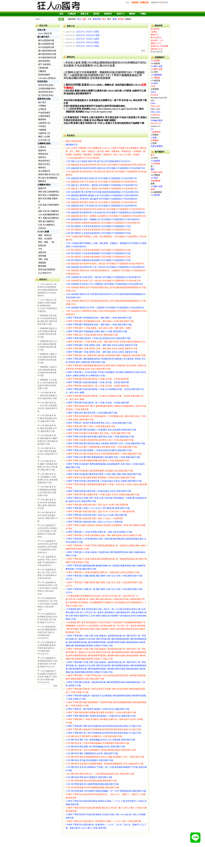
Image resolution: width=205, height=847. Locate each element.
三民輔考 (155, 135)
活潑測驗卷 (156, 181)
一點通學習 (156, 132)
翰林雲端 (97, 19)
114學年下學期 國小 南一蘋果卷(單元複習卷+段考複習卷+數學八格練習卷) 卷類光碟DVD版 (106, 355)
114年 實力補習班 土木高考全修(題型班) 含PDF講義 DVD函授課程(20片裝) (98, 230)
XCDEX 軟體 (43, 232)
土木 (90, 19)
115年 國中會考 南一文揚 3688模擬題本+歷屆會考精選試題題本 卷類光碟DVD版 (101, 750)
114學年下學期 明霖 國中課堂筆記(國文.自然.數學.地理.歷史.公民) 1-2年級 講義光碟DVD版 (105, 443)
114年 (153, 86)
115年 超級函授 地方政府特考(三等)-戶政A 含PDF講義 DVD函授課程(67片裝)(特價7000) (47, 604)
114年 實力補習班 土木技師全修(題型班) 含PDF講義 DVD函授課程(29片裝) (98, 233)
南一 (153, 166)
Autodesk (154, 95)
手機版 (143, 14)
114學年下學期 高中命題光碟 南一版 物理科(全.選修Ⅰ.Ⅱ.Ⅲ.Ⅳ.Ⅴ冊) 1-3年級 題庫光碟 (103, 821)
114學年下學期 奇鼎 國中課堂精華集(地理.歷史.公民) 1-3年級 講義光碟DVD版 (100, 440)
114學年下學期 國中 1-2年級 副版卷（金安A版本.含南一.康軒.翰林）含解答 (98, 328)
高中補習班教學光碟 (47, 58)
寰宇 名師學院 (44, 64)
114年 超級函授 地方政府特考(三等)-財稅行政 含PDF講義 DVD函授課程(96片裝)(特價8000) (105, 213)
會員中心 (121, 14)
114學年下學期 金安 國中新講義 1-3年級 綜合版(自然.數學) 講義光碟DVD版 (99, 450)
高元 (79, 19)
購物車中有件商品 (159, 2)
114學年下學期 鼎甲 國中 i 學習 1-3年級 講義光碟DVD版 (90, 426)
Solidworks (155, 118)
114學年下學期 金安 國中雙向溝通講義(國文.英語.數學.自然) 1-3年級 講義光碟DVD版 (103, 457)
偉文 (104, 19)
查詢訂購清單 (157, 52)
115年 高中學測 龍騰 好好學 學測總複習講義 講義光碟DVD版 (92, 787)
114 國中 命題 (156, 69)
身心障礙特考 (44, 171)
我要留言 (108, 14)
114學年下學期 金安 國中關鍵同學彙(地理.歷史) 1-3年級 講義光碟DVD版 (97, 461)
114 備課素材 (156, 75)
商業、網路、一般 (46, 242)
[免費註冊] (144, 2)
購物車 (132, 14)
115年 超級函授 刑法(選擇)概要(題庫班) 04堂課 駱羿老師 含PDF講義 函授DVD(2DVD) (46, 648)
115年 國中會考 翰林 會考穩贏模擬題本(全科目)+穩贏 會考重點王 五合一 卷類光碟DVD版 (105, 757)
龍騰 (153, 184)
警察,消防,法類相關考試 (48, 192)
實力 (109, 19)
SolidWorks (155, 115)
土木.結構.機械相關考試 (48, 214)
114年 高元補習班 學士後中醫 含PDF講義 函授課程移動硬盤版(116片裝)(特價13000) (102, 192)
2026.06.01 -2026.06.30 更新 (88, 35)
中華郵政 (42, 106)
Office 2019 (155, 106)
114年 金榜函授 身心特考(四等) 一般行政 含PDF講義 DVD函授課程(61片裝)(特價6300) (103, 277)
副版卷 (128, 19)
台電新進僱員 (44, 116)
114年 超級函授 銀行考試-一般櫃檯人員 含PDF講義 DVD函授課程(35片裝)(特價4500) (103, 219)
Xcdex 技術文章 (45, 33)
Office (153, 103)
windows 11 (155, 126)
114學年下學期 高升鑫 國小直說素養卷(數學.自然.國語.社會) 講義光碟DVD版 (99, 471)
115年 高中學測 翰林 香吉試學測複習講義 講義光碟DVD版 (91, 781)
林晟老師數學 (44, 75)
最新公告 (85, 14)
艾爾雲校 (42, 71)
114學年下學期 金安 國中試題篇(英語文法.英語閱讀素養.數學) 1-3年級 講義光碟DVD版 (104, 454)
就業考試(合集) (44, 99)
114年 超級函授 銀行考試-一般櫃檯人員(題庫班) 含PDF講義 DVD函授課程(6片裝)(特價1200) (106, 216)
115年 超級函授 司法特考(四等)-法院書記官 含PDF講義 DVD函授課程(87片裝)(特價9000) (47, 531)
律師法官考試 (44, 164)
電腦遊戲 (42, 263)
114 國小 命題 (156, 66)
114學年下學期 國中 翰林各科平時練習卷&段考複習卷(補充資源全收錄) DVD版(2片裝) (103, 729)
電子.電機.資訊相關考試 (48, 218)
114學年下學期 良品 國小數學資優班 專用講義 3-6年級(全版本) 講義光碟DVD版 (100, 478)
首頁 (61, 14)
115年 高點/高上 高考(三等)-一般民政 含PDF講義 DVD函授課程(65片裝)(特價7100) (102, 189)
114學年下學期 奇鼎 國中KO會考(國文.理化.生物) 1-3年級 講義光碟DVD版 (98, 433)
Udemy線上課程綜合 (47, 78)
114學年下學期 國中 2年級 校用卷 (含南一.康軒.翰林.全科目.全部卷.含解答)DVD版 (102, 349)
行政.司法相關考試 (46, 225)
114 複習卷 (155, 80)
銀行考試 (42, 102)
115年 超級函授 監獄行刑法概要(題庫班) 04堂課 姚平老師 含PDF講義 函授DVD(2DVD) (47, 632)
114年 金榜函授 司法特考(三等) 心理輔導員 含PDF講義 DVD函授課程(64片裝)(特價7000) (104, 284)
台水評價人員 (44, 140)
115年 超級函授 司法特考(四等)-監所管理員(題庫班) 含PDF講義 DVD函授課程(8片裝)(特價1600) (47, 547)
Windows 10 (156, 123)
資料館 (96, 14)
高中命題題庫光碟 (46, 47)
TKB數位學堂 (157, 120)
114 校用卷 (155, 61)
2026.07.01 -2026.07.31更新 (87, 32)
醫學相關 (42, 266)
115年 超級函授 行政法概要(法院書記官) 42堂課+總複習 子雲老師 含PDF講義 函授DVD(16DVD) (47, 676)
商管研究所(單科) (45, 92)
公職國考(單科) (44, 185)
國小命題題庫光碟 (46, 44)
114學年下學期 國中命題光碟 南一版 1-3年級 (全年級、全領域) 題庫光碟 (97, 403)
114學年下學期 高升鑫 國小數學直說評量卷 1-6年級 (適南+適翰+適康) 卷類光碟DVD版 (103, 474)
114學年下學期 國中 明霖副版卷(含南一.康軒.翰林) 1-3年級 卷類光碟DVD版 (99, 325)
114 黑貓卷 (155, 78)
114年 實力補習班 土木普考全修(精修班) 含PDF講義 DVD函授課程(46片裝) (98, 250)
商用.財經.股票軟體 (46, 269)
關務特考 (42, 181)
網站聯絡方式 (72, 145)
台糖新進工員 (44, 133)
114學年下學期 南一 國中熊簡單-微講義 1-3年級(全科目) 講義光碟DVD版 (97, 709)
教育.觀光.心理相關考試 (48, 195)
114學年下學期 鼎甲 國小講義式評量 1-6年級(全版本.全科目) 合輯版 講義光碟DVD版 (103, 495)
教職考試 (42, 168)
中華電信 (42, 126)
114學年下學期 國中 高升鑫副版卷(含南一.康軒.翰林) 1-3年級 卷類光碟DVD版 (100, 321)
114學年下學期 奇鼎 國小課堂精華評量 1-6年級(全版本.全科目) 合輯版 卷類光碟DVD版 (104, 481)
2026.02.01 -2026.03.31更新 (87, 46)
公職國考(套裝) (44, 143)
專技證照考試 (44, 161)
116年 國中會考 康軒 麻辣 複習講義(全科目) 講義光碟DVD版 (47, 428)
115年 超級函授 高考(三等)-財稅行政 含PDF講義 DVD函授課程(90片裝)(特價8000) (101, 182)
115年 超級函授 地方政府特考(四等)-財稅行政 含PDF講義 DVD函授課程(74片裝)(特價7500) (105, 168)
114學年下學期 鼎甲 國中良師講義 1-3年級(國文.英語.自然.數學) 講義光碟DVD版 (101, 430)
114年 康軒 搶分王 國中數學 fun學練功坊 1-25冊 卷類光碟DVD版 (94, 736)
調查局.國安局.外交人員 (48, 174)
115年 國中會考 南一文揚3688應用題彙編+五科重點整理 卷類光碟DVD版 (97, 743)
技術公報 (41, 30)
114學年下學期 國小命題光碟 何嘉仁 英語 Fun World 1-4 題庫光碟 (94, 522)
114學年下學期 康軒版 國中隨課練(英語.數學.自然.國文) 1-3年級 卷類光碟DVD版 (101, 712)
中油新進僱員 (44, 113)
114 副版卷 (155, 63)
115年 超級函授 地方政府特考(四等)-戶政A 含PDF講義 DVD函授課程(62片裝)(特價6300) (47, 588)
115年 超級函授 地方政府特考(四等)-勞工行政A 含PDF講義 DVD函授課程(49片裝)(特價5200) (106, 165)
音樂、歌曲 (43, 259)
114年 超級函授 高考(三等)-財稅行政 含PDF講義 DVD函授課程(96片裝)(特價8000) (101, 206)
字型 (40, 249)
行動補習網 (43, 68)
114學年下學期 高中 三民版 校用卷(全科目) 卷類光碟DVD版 (92, 335)
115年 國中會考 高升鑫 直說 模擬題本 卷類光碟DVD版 (89, 760)
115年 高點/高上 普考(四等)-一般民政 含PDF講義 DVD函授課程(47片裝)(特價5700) (102, 185)
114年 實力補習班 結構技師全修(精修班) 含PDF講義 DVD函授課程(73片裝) (98, 260)
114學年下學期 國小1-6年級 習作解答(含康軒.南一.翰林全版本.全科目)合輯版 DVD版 (103, 572)
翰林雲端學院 (44, 61)
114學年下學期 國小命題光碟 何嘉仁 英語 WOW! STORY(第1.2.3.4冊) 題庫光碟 (100, 511)
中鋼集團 (42, 130)
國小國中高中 (43, 37)
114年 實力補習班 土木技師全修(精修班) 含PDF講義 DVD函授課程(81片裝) (98, 257)
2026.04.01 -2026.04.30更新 (87, 42)
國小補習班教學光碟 (47, 51)
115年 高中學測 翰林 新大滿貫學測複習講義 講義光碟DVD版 (92, 784)
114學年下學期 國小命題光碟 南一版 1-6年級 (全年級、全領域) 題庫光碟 (97, 386)
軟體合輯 (42, 245)
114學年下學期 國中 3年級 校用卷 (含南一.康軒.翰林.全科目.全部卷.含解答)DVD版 (102, 345)
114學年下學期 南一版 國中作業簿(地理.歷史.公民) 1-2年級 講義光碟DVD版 (99, 423)
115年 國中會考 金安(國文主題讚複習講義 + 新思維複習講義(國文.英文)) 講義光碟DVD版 (104, 764)
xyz (152, 129)
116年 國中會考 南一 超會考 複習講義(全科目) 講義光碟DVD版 (47, 395)
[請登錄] (135, 2)
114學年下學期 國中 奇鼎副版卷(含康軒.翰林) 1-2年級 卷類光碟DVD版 (96, 331)
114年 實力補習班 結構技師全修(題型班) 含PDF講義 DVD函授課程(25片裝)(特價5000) (103, 223)
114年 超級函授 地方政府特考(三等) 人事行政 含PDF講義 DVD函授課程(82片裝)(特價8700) (105, 267)
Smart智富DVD (44, 273)
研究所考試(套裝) (45, 85)
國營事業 (42, 119)
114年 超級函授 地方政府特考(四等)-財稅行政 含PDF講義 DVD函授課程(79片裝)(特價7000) (105, 209)
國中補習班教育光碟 (47, 54)
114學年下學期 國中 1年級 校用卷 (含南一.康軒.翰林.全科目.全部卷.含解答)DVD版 (102, 352)
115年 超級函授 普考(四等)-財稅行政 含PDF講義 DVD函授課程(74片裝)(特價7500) (101, 178)
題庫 (115, 19)
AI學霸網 (155, 89)
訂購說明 (72, 14)
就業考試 (42, 157)
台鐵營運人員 (44, 123)
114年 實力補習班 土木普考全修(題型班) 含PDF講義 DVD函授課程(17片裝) (98, 226)
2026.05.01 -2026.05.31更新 (87, 39)
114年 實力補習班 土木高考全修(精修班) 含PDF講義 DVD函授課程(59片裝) (98, 253)
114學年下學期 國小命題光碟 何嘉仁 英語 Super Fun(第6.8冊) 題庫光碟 (96, 515)
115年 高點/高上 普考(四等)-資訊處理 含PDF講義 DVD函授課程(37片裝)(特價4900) (102, 199)
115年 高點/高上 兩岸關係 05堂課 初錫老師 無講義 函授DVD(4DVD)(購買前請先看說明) (47, 305)
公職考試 (42, 147)
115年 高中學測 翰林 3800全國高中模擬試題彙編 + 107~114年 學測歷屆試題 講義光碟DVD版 (106, 791)
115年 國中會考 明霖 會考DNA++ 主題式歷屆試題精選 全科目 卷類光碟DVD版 (100, 774)
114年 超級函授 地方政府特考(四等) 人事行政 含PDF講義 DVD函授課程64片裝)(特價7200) (105, 264)
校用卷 (121, 19)
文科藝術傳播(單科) (46, 88)
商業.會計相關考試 (46, 221)
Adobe (153, 92)
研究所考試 (42, 81)
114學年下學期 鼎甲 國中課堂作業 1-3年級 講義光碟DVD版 (91, 413)
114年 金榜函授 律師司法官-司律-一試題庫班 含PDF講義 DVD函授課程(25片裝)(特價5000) (105, 308)
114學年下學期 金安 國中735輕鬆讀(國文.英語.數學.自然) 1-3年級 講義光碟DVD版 (101, 447)
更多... (56, 686)
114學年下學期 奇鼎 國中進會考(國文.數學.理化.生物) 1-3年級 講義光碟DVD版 (100, 437)
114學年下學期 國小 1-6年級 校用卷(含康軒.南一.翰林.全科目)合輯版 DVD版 (99, 532)
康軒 (153, 169)
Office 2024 (155, 112)
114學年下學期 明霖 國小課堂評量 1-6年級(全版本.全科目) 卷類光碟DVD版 (98, 491)
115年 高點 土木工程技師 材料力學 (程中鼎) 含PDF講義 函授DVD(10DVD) (98, 161)
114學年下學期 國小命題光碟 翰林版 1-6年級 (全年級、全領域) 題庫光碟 (97, 382)
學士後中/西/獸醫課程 (47, 178)
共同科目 (42, 228)
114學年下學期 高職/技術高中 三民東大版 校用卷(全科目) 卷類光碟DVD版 (98, 338)
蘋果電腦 (42, 256)
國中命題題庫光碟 (46, 40)
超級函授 (72, 19)
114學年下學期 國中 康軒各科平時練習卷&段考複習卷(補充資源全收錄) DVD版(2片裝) (103, 726)
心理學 (154, 143)
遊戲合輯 (42, 252)
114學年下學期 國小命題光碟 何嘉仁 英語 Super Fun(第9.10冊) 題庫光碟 (97, 505)
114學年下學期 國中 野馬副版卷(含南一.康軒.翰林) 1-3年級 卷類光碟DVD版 (99, 318)
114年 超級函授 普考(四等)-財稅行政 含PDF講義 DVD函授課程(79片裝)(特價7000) (101, 202)
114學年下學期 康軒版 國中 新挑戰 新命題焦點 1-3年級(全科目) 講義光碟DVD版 (101, 716)
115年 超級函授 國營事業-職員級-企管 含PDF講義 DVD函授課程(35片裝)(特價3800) (102, 195)
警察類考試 (43, 154)
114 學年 (154, 83)
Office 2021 (155, 109)
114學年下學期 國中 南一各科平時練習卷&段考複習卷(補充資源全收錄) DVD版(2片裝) (103, 733)
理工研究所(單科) (45, 95)
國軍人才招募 (44, 137)
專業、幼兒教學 (45, 239)
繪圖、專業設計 (45, 235)
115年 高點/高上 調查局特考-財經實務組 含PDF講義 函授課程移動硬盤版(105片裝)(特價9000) (47, 290)
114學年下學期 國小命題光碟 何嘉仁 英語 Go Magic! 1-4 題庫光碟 (94, 518)
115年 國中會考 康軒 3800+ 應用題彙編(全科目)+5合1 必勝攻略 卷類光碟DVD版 (100, 740)
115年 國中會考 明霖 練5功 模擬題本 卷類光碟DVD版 (89, 777)
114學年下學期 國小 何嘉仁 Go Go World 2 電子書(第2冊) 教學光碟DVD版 (98, 508)
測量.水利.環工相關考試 (48, 211)
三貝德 (154, 138)
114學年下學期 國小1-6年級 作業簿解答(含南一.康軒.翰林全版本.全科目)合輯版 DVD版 (104, 535)
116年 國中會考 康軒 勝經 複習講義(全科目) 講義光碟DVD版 (47, 418)
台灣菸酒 (42, 109)
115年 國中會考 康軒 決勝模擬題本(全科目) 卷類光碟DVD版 (92, 753)
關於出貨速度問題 (74, 141)
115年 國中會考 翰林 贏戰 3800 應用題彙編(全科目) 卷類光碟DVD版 (95, 747)
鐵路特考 (42, 150)
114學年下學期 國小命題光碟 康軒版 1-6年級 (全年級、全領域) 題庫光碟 (97, 379)
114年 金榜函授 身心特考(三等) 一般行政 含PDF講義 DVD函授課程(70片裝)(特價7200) (103, 281)
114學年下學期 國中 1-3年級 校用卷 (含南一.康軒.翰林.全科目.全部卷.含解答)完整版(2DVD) (105, 342)
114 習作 (154, 72)
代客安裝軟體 (157, 146)
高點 (84, 19)
